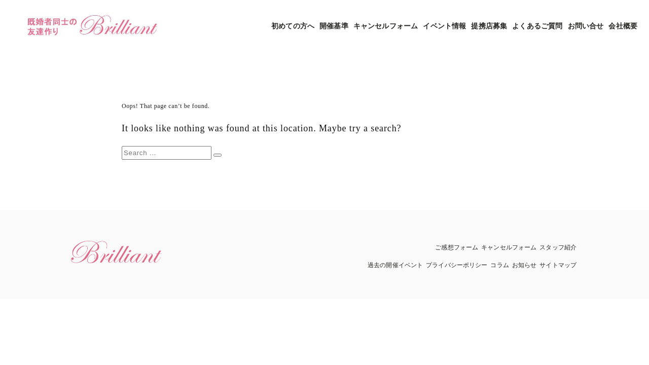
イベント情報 (444, 26)
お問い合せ (586, 26)
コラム (499, 265)
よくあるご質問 (537, 26)
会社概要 (622, 26)
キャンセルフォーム (385, 26)
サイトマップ (557, 265)
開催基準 (333, 26)
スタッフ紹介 (557, 247)
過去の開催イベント (395, 265)
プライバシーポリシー (456, 265)
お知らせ (524, 265)
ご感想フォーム (456, 247)
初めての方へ (292, 26)
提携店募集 (489, 26)
